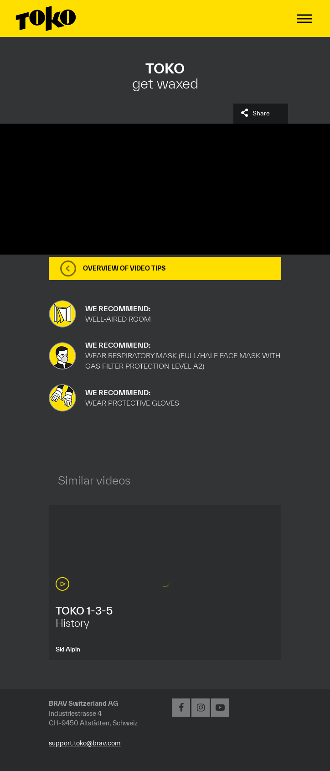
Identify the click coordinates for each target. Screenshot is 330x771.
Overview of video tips (124, 268)
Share (261, 113)
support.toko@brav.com (85, 743)
